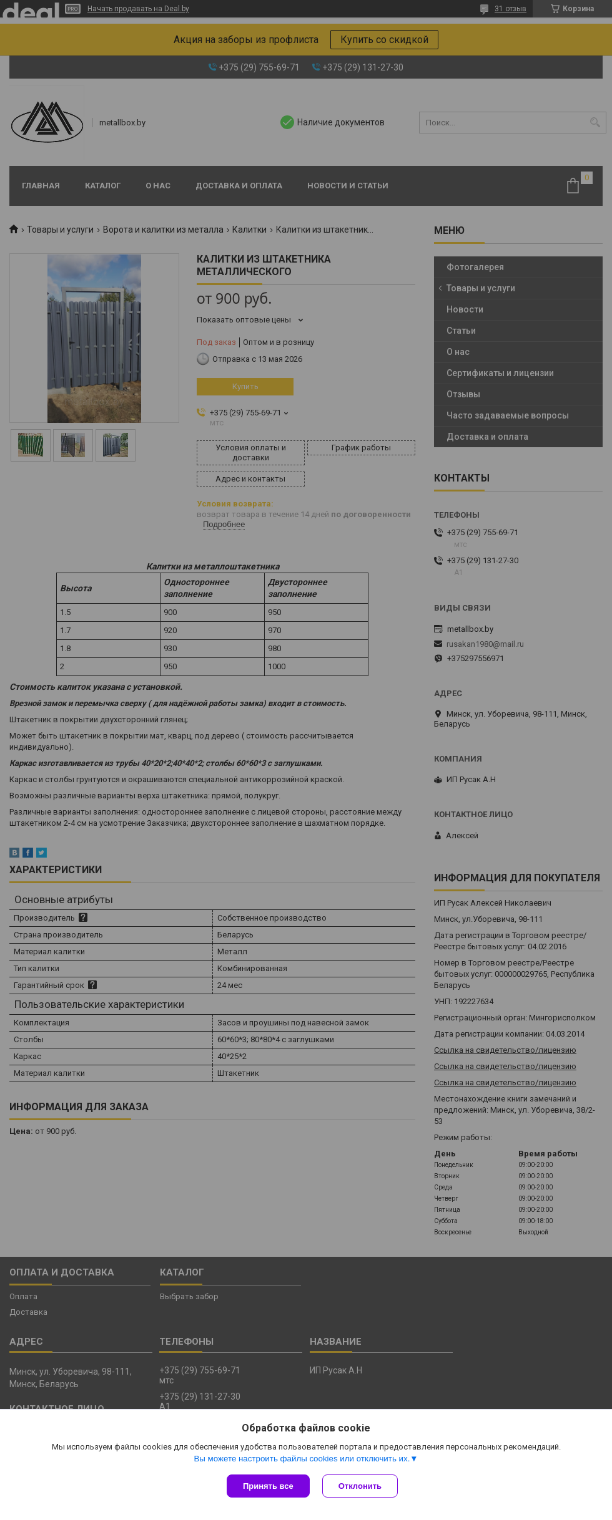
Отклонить (360, 1486)
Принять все (268, 1486)
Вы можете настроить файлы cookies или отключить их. (302, 1458)
